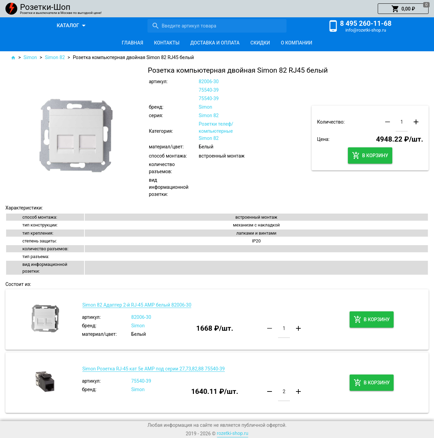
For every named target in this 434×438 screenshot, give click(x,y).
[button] (403, 8)
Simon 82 (55, 57)
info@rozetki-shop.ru (366, 30)
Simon (30, 57)
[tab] (132, 42)
